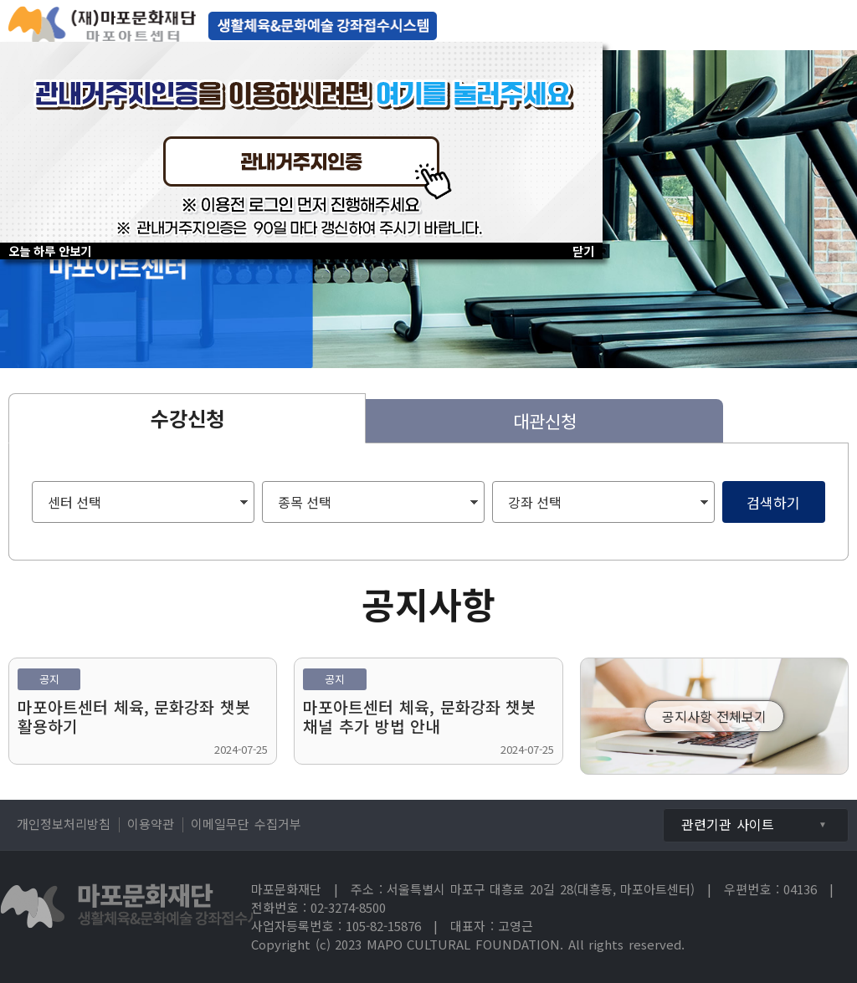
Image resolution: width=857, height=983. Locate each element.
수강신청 (187, 418)
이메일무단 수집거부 (246, 823)
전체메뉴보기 (832, 25)
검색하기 (773, 502)
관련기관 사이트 (727, 824)
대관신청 (545, 420)
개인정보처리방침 (63, 823)
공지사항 (428, 603)
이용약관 (150, 823)
